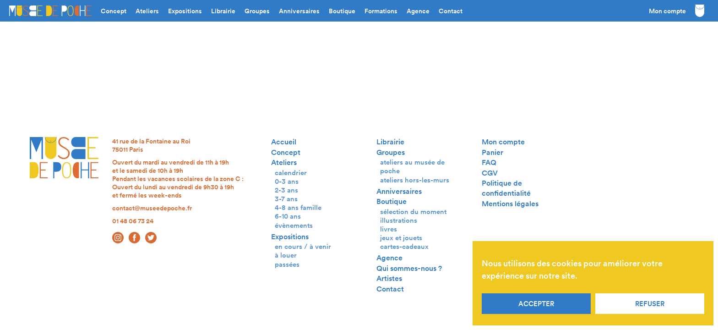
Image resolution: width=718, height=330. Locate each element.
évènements (294, 225)
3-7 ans (286, 198)
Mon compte (667, 11)
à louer (286, 255)
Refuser (649, 304)
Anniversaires (299, 11)
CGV (490, 173)
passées (287, 264)
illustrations (398, 220)
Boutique (342, 11)
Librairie (223, 11)
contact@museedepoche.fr (152, 208)
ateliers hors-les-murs (414, 180)
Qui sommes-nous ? (409, 268)
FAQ (489, 162)
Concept (113, 11)
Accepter (536, 304)
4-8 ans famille (298, 207)
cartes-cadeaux (404, 246)
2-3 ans (286, 190)
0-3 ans (287, 181)
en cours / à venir (303, 246)
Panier (492, 152)
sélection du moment (413, 211)
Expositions (185, 11)
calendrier (291, 172)
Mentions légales (510, 203)
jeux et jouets (401, 237)
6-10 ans (288, 216)
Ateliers (147, 11)
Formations (380, 11)
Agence (418, 11)
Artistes (389, 278)
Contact (450, 11)
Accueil (283, 142)
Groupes (257, 11)
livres (388, 229)
